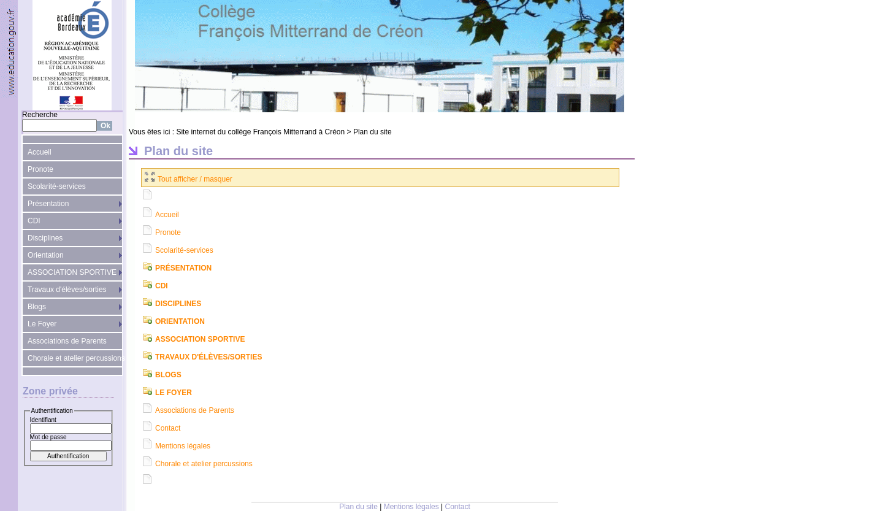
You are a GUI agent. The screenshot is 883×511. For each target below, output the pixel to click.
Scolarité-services (57, 186)
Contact (167, 428)
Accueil (40, 152)
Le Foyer (42, 324)
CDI (34, 221)
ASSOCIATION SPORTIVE (72, 272)
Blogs (37, 306)
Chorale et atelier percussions (75, 358)
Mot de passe (48, 437)
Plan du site (372, 132)
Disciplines (45, 238)
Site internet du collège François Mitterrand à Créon (260, 132)
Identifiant (43, 420)
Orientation (46, 255)
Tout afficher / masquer (188, 179)
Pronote (40, 169)
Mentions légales (182, 446)
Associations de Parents (67, 341)
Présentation (48, 203)
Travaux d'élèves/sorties (67, 289)
